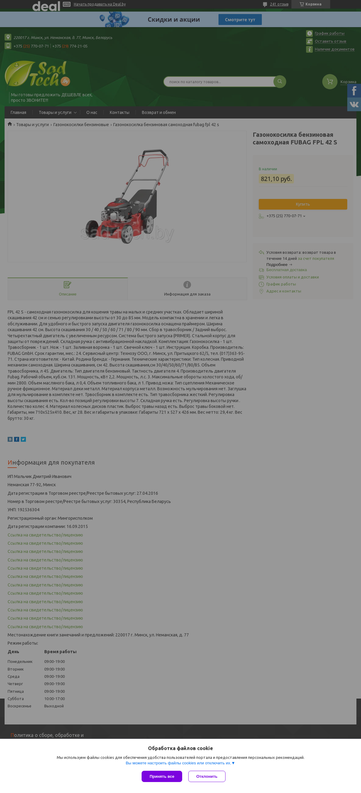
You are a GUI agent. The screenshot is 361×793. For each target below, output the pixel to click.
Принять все (162, 776)
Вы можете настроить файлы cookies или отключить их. (178, 763)
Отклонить (206, 776)
